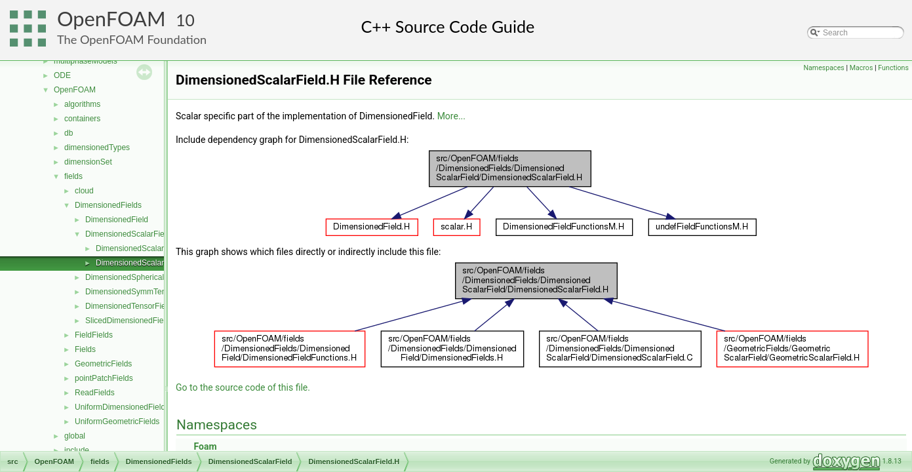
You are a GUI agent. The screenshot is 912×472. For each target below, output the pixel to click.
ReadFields (95, 392)
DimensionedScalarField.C (142, 248)
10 (185, 20)
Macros (861, 68)
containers (82, 118)
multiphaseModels (85, 61)
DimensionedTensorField (128, 306)
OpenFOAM (111, 19)
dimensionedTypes (97, 147)
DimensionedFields (108, 205)
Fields (85, 349)
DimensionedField (116, 219)
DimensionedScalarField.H (142, 262)
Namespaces (823, 68)
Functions (893, 68)
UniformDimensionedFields (122, 407)
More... (451, 116)
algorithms (82, 104)
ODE (62, 75)
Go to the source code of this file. (243, 387)
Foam (204, 446)
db (68, 133)
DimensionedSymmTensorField (139, 291)
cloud (84, 190)
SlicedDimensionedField (127, 320)
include (76, 450)
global (74, 436)
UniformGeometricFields (117, 421)
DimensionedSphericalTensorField (145, 277)
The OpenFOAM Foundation (132, 39)
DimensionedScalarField (127, 234)
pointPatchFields (104, 378)
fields (73, 176)
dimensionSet (88, 162)
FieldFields (94, 335)
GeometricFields (103, 363)
